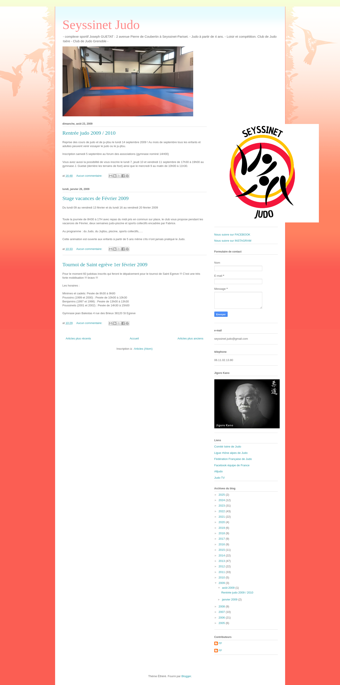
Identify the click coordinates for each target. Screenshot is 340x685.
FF (220, 643)
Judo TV (219, 477)
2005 (222, 623)
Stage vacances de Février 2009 (96, 198)
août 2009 (228, 587)
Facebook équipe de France (232, 465)
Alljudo (218, 471)
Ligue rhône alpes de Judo (231, 452)
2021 (222, 516)
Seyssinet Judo (101, 24)
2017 (222, 538)
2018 (222, 533)
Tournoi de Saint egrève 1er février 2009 (105, 264)
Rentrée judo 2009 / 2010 (89, 133)
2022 (222, 511)
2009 (222, 583)
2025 (222, 494)
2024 (222, 500)
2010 (222, 577)
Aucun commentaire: (89, 175)
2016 (222, 544)
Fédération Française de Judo (233, 459)
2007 (222, 612)
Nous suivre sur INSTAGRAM (232, 240)
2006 (222, 617)
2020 (222, 522)
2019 (222, 527)
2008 (222, 606)
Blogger (186, 676)
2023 (222, 505)
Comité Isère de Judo (227, 446)
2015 (222, 549)
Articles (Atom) (143, 348)
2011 (222, 572)
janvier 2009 (230, 599)
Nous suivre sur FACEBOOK (232, 234)
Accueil (134, 338)
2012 (222, 566)
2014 (222, 555)
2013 (222, 561)
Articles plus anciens (190, 338)
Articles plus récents (78, 338)
